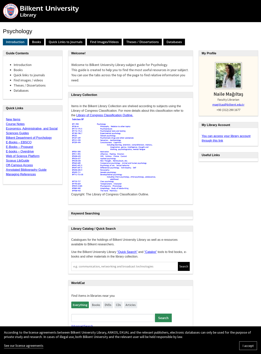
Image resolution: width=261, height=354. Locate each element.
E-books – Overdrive (20, 151)
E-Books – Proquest (19, 147)
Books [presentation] (36, 42)
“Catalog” (150, 252)
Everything (80, 305)
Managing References (21, 174)
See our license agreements (23, 345)
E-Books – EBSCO (19, 142)
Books (96, 305)
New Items (13, 119)
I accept (248, 346)
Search (183, 266)
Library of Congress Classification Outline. (104, 115)
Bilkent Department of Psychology (29, 137)
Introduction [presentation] (15, 42)
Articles (131, 305)
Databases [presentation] (174, 42)
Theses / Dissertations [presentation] (142, 42)
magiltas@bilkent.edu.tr (228, 104)
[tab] (15, 42)
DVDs (108, 305)
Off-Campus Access (19, 165)
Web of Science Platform (23, 156)
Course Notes (15, 124)
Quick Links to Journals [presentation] (66, 42)
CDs (118, 305)
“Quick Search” (127, 252)
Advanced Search (82, 326)
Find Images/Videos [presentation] (104, 42)
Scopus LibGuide (17, 160)
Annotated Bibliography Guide (26, 169)
